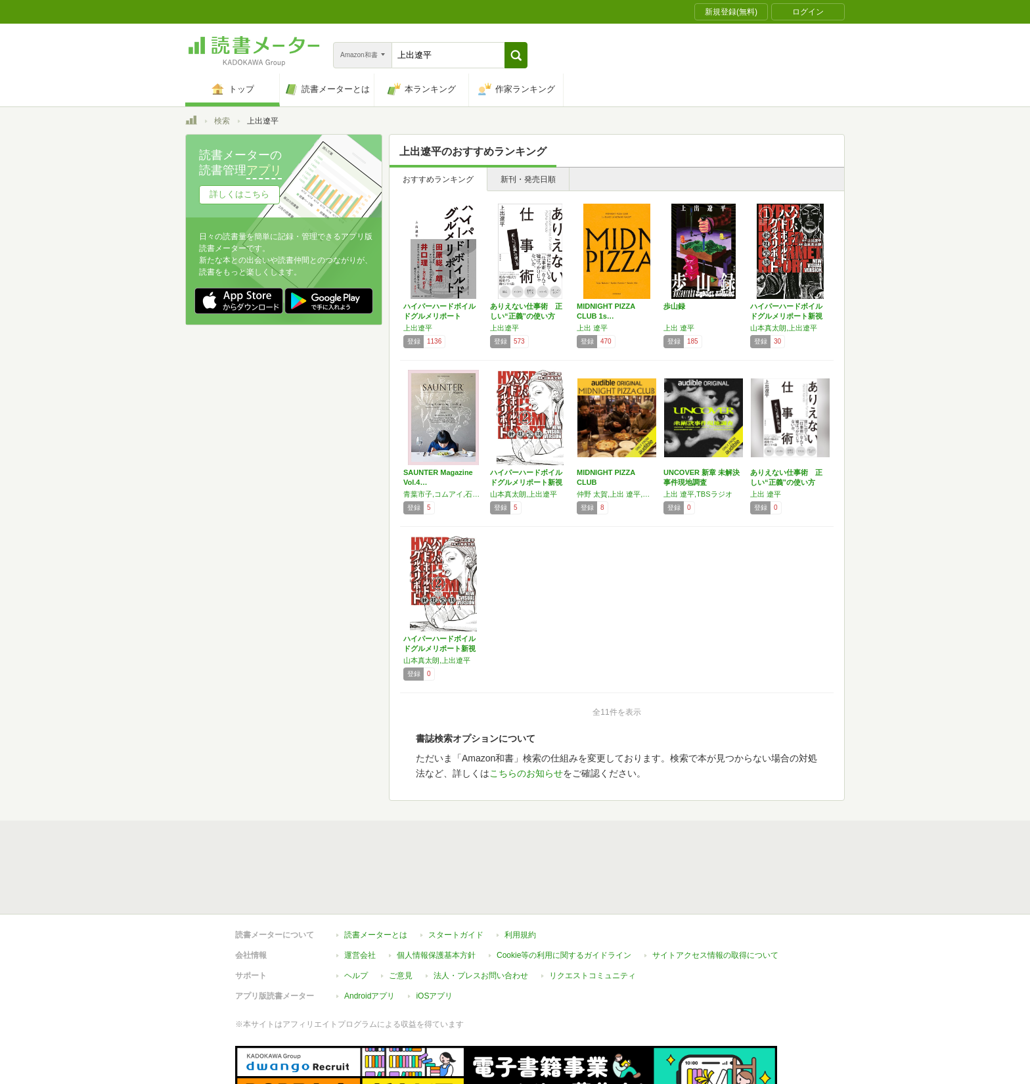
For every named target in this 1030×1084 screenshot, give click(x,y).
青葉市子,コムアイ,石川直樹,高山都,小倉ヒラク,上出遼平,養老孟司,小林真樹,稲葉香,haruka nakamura (443, 494)
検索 (222, 120)
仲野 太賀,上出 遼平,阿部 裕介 (617, 494)
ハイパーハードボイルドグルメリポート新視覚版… (786, 316)
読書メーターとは (375, 935)
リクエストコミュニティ (592, 976)
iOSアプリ (434, 996)
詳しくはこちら (239, 194)
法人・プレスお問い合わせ (481, 976)
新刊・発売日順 (528, 179)
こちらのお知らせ (526, 773)
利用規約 (520, 935)
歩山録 (674, 306)
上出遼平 (417, 328)
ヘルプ (356, 976)
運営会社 (360, 955)
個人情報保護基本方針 (436, 955)
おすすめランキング (438, 179)
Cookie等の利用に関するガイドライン (564, 955)
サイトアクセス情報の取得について (715, 955)
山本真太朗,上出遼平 (783, 328)
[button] (515, 55)
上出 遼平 (592, 328)
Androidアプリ (369, 996)
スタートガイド (455, 935)
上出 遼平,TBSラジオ (697, 494)
